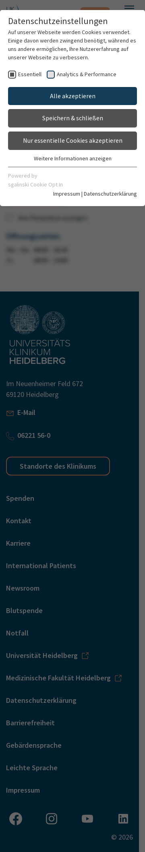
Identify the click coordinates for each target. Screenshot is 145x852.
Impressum (66, 193)
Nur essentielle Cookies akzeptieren (72, 140)
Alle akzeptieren (72, 96)
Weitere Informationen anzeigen (73, 158)
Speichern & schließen (72, 118)
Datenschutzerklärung (110, 193)
